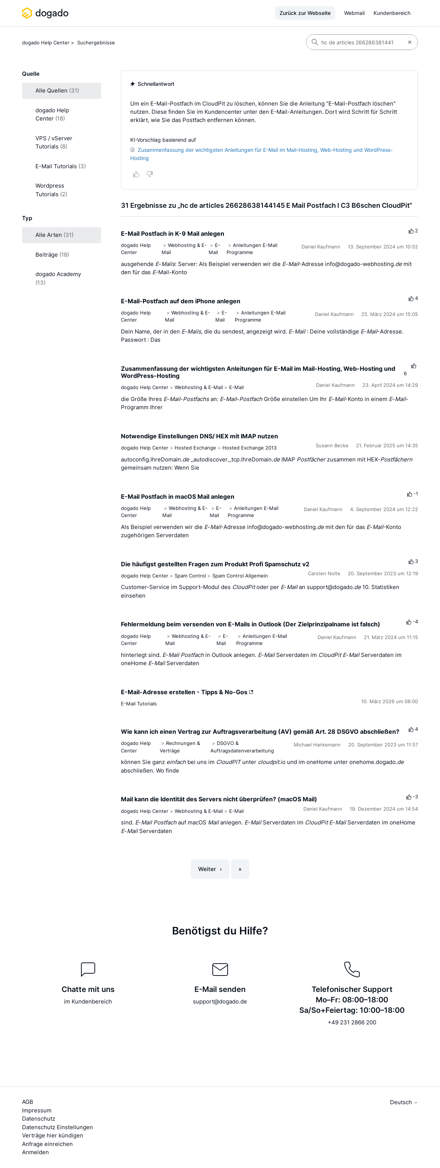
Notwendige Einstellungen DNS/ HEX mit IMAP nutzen (199, 436)
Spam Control (190, 576)
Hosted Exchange (195, 448)
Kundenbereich (392, 13)
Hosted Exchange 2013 (249, 448)
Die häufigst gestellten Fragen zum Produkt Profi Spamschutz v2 (215, 564)
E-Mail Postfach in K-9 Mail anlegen (172, 233)
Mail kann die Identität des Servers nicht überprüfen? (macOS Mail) (219, 799)
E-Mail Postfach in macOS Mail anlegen (177, 496)
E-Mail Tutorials (139, 704)
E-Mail (236, 387)
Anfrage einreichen (47, 1143)
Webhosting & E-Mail (199, 387)
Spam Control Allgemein (240, 576)
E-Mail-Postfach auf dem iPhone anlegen (180, 301)
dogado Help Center (45, 43)
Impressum (37, 1110)
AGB (27, 1101)
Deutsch (404, 1102)
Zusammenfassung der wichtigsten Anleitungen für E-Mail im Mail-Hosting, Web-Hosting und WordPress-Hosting (258, 372)
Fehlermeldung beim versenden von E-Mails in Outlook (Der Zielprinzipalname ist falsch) (250, 624)
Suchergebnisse (96, 43)
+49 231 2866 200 (352, 1022)
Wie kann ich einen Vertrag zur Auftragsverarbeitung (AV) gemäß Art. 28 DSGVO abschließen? (260, 731)
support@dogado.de (220, 1001)
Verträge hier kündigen (52, 1135)
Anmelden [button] (35, 1152)
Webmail (354, 13)
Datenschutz (38, 1118)
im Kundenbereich (88, 1001)
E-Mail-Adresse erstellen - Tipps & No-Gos (187, 692)
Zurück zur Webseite (305, 13)
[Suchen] (354, 42)
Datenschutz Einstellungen (57, 1127)
